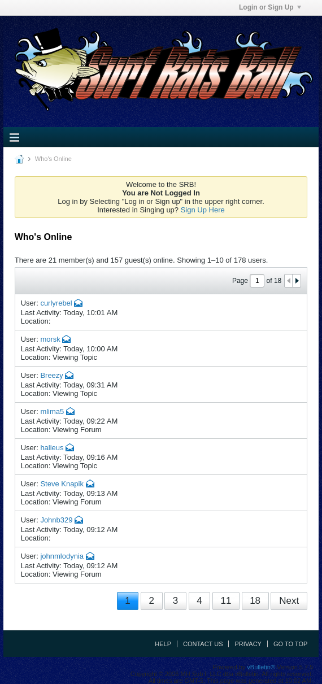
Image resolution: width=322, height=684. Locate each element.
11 (225, 600)
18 (255, 600)
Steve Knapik (62, 484)
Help (163, 644)
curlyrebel (56, 303)
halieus (51, 447)
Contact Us (203, 644)
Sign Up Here (203, 210)
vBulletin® (261, 667)
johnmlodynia (62, 556)
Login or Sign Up (270, 7)
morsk (50, 339)
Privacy (247, 644)
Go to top (290, 644)
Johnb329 (56, 520)
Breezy (51, 375)
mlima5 (52, 411)
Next (289, 600)
